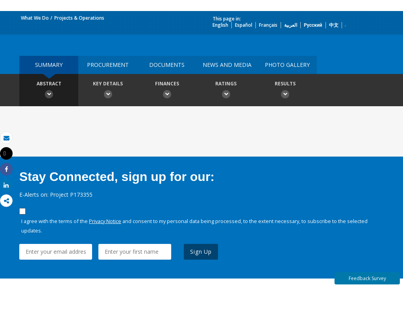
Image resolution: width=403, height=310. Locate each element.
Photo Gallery (287, 64)
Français (268, 25)
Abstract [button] (49, 90)
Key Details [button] (108, 90)
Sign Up (201, 251)
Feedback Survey (367, 278)
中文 (333, 25)
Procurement (108, 64)
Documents (167, 64)
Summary (49, 64)
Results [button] (285, 90)
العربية (290, 25)
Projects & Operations (79, 18)
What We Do (35, 18)
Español (243, 25)
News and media (227, 64)
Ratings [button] (226, 90)
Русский (313, 25)
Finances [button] (167, 90)
